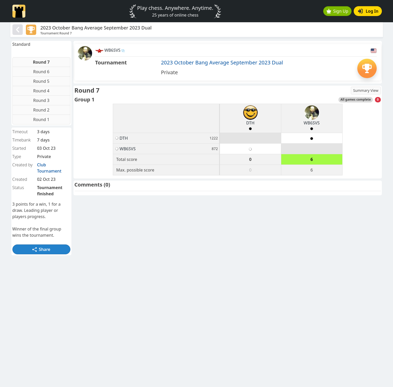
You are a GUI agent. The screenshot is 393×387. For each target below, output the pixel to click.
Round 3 (41, 100)
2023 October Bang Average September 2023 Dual (222, 62)
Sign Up (337, 11)
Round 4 (41, 91)
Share (41, 249)
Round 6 (41, 72)
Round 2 (41, 110)
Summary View (366, 90)
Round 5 (41, 81)
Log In (368, 11)
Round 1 (41, 119)
